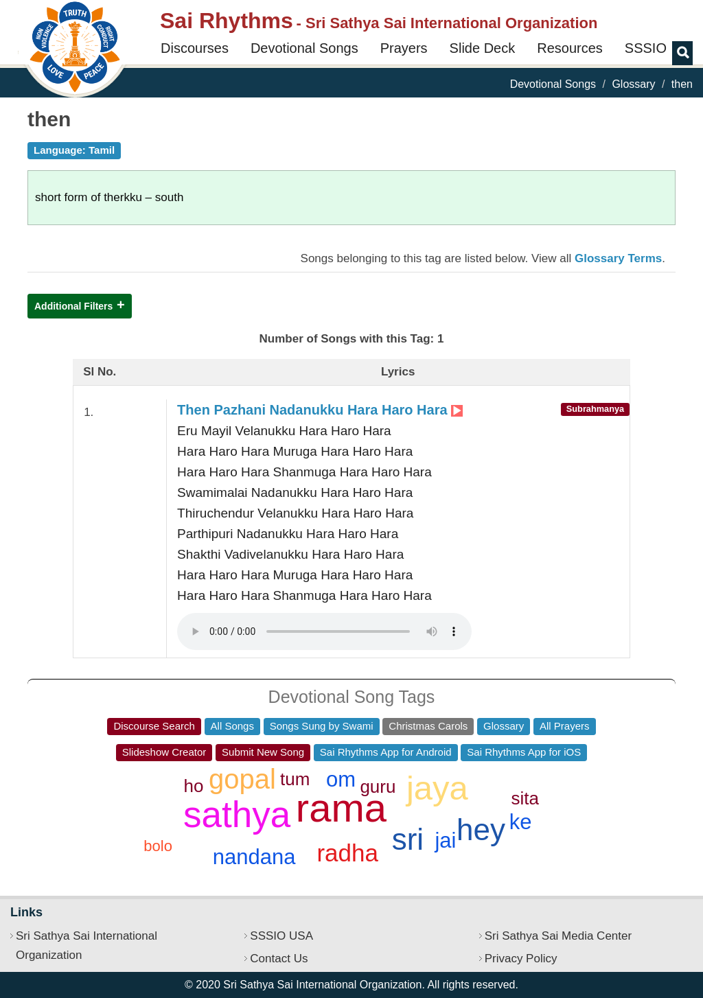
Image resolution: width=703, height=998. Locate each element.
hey (481, 829)
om (341, 779)
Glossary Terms (618, 258)
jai (445, 840)
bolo (157, 846)
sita (524, 798)
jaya (437, 787)
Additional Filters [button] (73, 306)
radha (347, 852)
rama (341, 807)
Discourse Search (153, 726)
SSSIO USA (281, 935)
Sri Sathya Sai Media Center (558, 935)
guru (377, 786)
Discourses (195, 48)
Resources (570, 48)
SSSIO (646, 48)
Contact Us (279, 958)
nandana (254, 857)
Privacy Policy (521, 958)
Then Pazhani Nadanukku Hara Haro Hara (320, 409)
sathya (236, 814)
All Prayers (565, 726)
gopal (242, 779)
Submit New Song (263, 752)
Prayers (404, 48)
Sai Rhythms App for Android (386, 752)
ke (520, 822)
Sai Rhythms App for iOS (524, 752)
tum (295, 779)
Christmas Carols (428, 726)
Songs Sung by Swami (321, 726)
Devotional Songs (304, 48)
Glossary (633, 84)
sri (408, 839)
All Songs (232, 726)
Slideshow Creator (164, 752)
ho (193, 786)
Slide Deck (483, 48)
